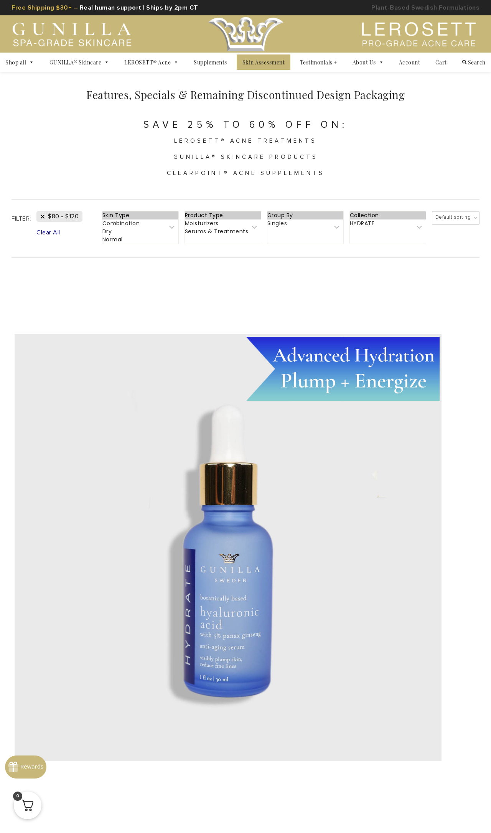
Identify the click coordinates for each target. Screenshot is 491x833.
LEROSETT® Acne (151, 62)
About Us (368, 62)
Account (409, 62)
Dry (140, 238)
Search (474, 62)
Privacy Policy (81, 796)
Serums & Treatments (223, 238)
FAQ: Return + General (245, 627)
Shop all (19, 62)
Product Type (223, 222)
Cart (441, 62)
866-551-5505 (435, 627)
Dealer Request (402, 662)
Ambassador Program (88, 662)
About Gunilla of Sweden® (88, 627)
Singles (305, 230)
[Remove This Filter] (48, 239)
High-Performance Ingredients (88, 645)
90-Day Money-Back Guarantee (245, 645)
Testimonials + (318, 62)
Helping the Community (221, 662)
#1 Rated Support (374, 627)
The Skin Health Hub (88, 680)
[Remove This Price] (59, 222)
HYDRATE (388, 230)
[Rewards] (29, 744)
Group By (305, 222)
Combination (140, 230)
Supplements (210, 62)
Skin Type (140, 222)
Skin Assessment (263, 62)
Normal (140, 246)
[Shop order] (455, 224)
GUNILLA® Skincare (79, 62)
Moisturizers (223, 230)
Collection (388, 222)
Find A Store (287, 662)
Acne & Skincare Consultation (402, 645)
